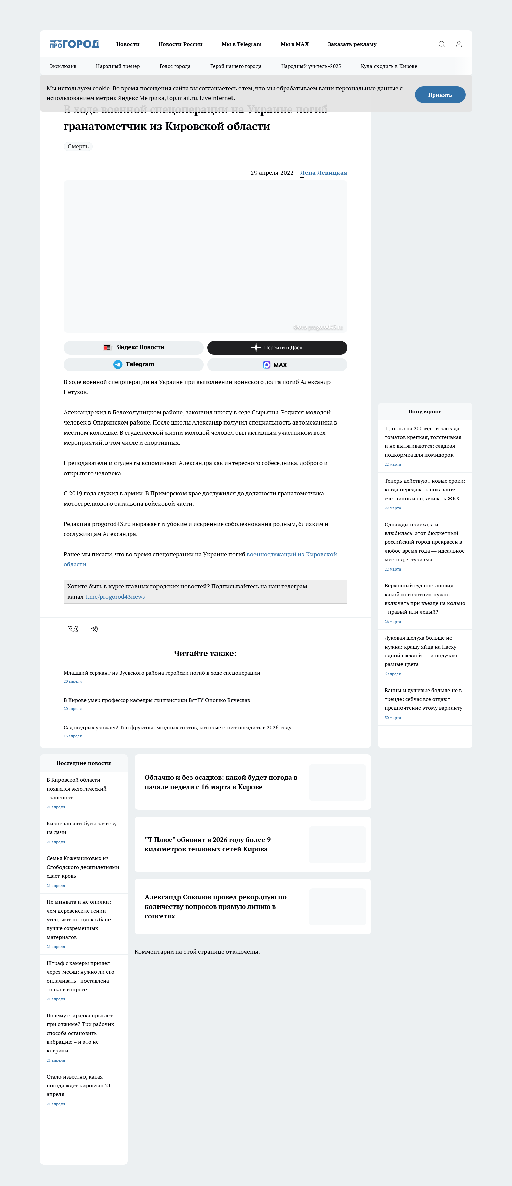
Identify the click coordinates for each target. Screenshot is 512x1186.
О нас (45, 1035)
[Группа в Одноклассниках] (352, 1007)
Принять (440, 94)
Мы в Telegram (242, 44)
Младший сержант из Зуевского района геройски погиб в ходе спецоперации (205, 677)
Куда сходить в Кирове (389, 66)
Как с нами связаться (60, 1052)
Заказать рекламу (352, 44)
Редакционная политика (233, 1052)
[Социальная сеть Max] (277, 364)
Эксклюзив (63, 66)
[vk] (74, 628)
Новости (128, 44)
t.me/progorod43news (115, 596)
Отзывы (132, 1035)
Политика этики (226, 1043)
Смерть (78, 146)
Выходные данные (142, 1066)
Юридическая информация (65, 1066)
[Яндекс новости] (134, 348)
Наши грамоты (139, 1043)
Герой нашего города (236, 66)
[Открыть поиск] (442, 44)
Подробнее (217, 1090)
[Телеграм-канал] (134, 364)
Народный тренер (118, 66)
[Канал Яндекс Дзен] (277, 348)
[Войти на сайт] (459, 44)
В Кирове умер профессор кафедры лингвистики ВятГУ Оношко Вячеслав (205, 705)
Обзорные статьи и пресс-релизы (242, 1035)
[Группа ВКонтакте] (335, 1007)
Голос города (175, 66)
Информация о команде (63, 1043)
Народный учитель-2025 (311, 66)
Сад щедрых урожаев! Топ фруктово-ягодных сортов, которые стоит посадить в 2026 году (205, 732)
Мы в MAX (295, 44)
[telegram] (97, 628)
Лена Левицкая (323, 172)
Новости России (181, 44)
